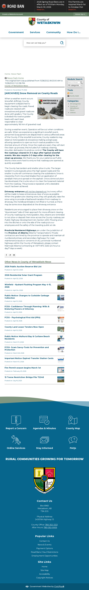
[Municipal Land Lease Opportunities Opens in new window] (61, 329)
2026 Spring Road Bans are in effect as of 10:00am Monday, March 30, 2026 (50, 6)
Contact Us (44, 541)
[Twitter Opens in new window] (10, 255)
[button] (61, 42)
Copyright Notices (44, 578)
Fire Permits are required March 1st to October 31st (77, 6)
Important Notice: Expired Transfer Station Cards (29, 358)
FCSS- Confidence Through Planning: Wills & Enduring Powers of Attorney (27, 307)
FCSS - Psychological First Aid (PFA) (22, 317)
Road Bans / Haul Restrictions (44, 552)
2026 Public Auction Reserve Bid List (23, 267)
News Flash (16, 74)
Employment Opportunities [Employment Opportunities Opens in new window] (44, 556)
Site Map (45, 570)
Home (7, 74)
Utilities (73, 112)
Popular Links (44, 536)
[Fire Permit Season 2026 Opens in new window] (61, 370)
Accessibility (44, 574)
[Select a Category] (74, 85)
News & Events (44, 545)
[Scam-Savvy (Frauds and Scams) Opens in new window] (61, 349)
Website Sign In (80, 14)
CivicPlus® (59, 586)
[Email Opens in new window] (14, 255)
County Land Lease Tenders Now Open (24, 327)
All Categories (75, 104)
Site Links (44, 561)
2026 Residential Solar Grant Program (23, 275)
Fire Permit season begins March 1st (23, 368)
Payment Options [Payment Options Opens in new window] (44, 548)
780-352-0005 (50, 527)
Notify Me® (74, 96)
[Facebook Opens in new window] (6, 255)
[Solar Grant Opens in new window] (61, 277)
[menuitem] (16, 32)
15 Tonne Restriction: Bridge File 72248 (24, 377)
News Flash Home (15, 78)
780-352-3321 (51, 525)
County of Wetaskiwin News (74, 108)
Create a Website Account (12, 14)
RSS (71, 93)
